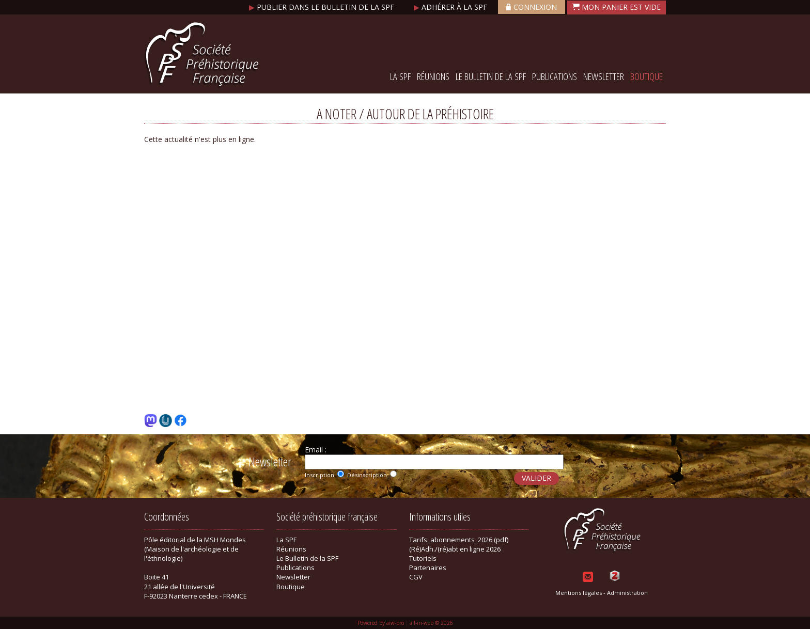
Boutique (646, 76)
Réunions (433, 76)
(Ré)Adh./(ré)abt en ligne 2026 (455, 549)
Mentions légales (578, 592)
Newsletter (603, 76)
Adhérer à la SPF (451, 7)
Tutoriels (423, 558)
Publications (554, 76)
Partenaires (427, 567)
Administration (627, 592)
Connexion (531, 7)
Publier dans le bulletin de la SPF (322, 7)
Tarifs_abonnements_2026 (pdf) (458, 539)
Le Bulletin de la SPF (491, 76)
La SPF (400, 76)
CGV (416, 576)
